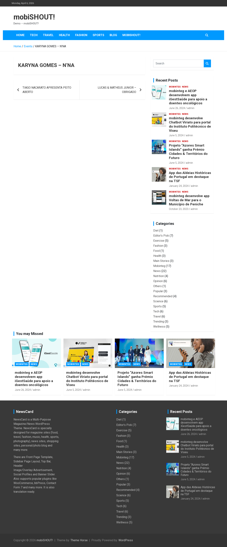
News (185, 87)
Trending (158, 321)
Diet (155, 230)
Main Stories (161, 261)
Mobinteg (175, 87)
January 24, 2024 (179, 185)
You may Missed (29, 334)
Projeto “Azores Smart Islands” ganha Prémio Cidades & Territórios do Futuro (188, 151)
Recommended (162, 296)
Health (64, 35)
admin (190, 108)
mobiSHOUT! (34, 17)
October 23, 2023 (178, 209)
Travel (48, 35)
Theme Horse (79, 540)
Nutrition (158, 276)
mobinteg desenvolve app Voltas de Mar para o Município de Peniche (189, 200)
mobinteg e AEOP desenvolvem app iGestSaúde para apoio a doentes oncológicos (188, 97)
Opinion (158, 281)
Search (207, 63)
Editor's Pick (161, 235)
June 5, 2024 (176, 135)
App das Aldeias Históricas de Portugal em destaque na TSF (190, 177)
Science (158, 301)
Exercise (158, 240)
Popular (158, 291)
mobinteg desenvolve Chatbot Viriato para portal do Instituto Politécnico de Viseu (190, 124)
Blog (113, 35)
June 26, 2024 (177, 108)
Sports (98, 35)
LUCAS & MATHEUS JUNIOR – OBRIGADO (117, 90)
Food (156, 250)
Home (20, 35)
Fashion (81, 35)
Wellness (159, 326)
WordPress (125, 540)
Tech (34, 35)
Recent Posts (167, 80)
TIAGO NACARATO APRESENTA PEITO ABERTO (47, 90)
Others (157, 286)
